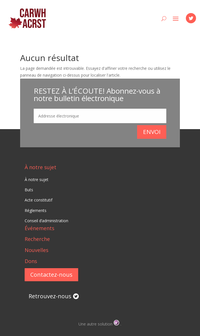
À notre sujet (40, 167)
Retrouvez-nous (50, 296)
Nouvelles (36, 250)
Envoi (152, 132)
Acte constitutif (38, 200)
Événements (39, 228)
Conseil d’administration (46, 220)
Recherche (37, 239)
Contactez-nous (51, 274)
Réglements (35, 210)
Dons (31, 261)
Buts (29, 189)
